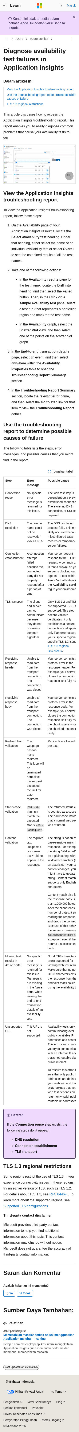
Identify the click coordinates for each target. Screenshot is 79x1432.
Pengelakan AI (12, 1402)
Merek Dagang (51, 1420)
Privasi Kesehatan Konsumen (22, 1414)
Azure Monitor (39, 39)
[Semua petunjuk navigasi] (7, 39)
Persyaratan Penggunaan (20, 1420)
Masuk (71, 5)
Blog (59, 1402)
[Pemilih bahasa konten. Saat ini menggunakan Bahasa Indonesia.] (20, 1381)
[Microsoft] (39, 5)
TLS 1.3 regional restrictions (25, 104)
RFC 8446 (57, 1194)
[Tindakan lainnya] (72, 39)
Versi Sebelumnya (39, 1402)
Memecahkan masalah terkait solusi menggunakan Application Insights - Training (38, 1336)
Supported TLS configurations (25, 1206)
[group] (39, 791)
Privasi (36, 1408)
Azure (19, 39)
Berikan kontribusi (15, 1408)
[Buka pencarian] (61, 6)
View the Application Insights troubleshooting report (40, 89)
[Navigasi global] (4, 6)
